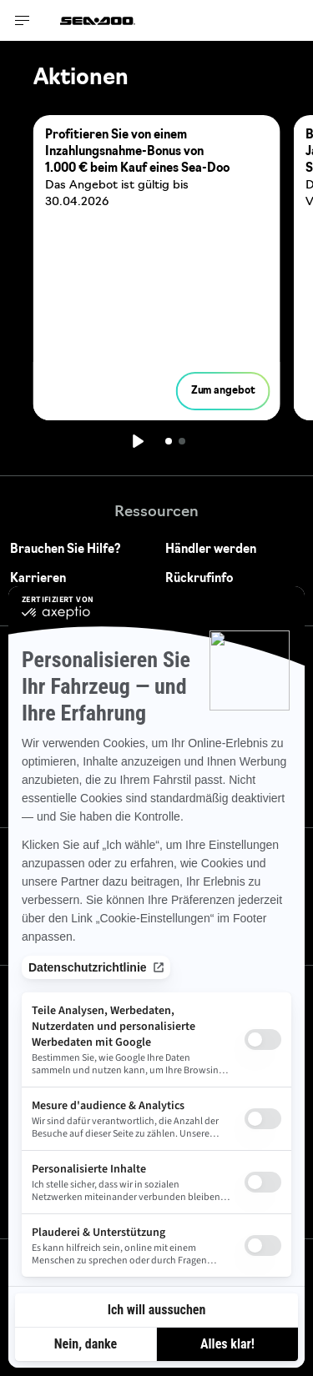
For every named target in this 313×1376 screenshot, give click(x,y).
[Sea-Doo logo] (97, 20)
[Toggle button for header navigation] (22, 20)
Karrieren (38, 579)
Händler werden (210, 550)
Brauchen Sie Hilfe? (65, 550)
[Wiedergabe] (137, 441)
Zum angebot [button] (223, 391)
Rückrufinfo (199, 579)
